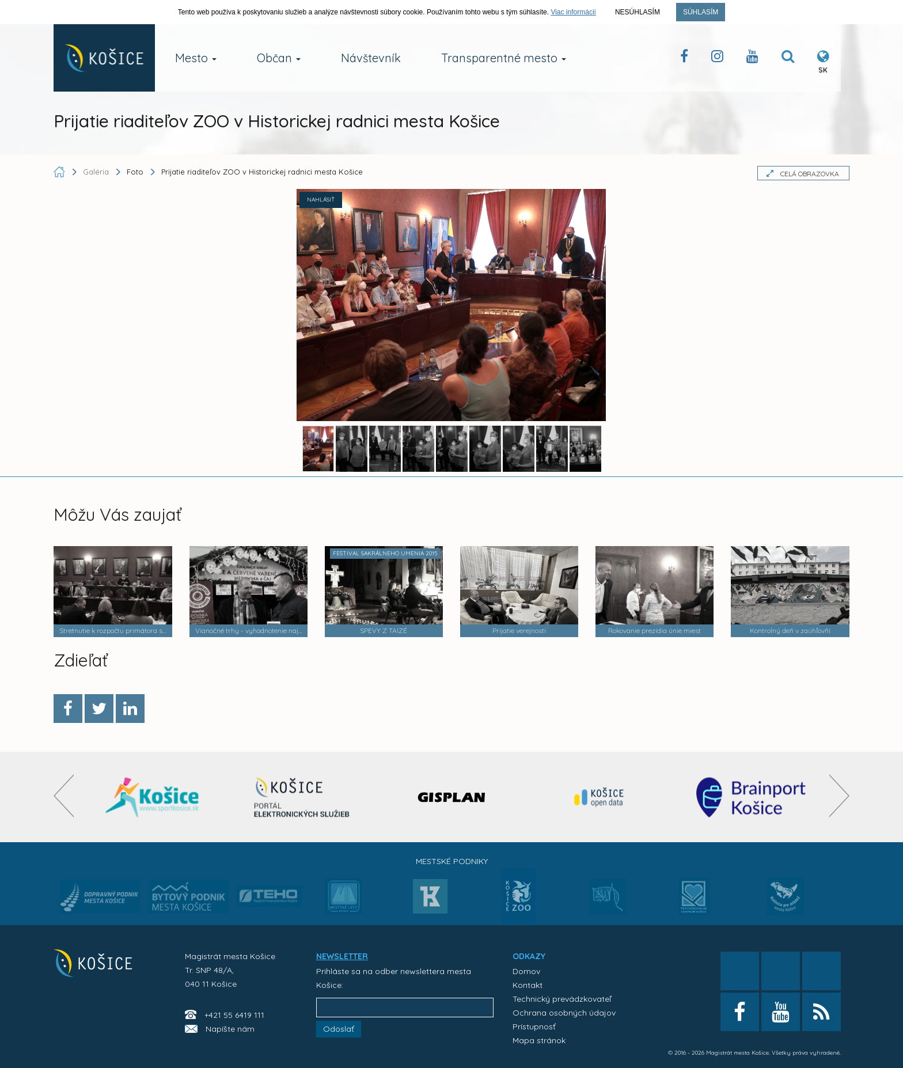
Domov (526, 971)
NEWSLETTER (342, 956)
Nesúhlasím (637, 12)
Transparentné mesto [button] (503, 58)
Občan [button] (279, 58)
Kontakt (527, 985)
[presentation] (64, 795)
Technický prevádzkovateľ (562, 999)
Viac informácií (573, 12)
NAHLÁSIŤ (321, 199)
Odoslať (338, 1029)
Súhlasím (700, 12)
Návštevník (371, 58)
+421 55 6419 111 (234, 1015)
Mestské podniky (452, 861)
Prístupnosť (534, 1026)
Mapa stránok (539, 1040)
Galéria (97, 171)
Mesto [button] (196, 58)
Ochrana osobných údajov (564, 1013)
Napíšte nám (230, 1029)
